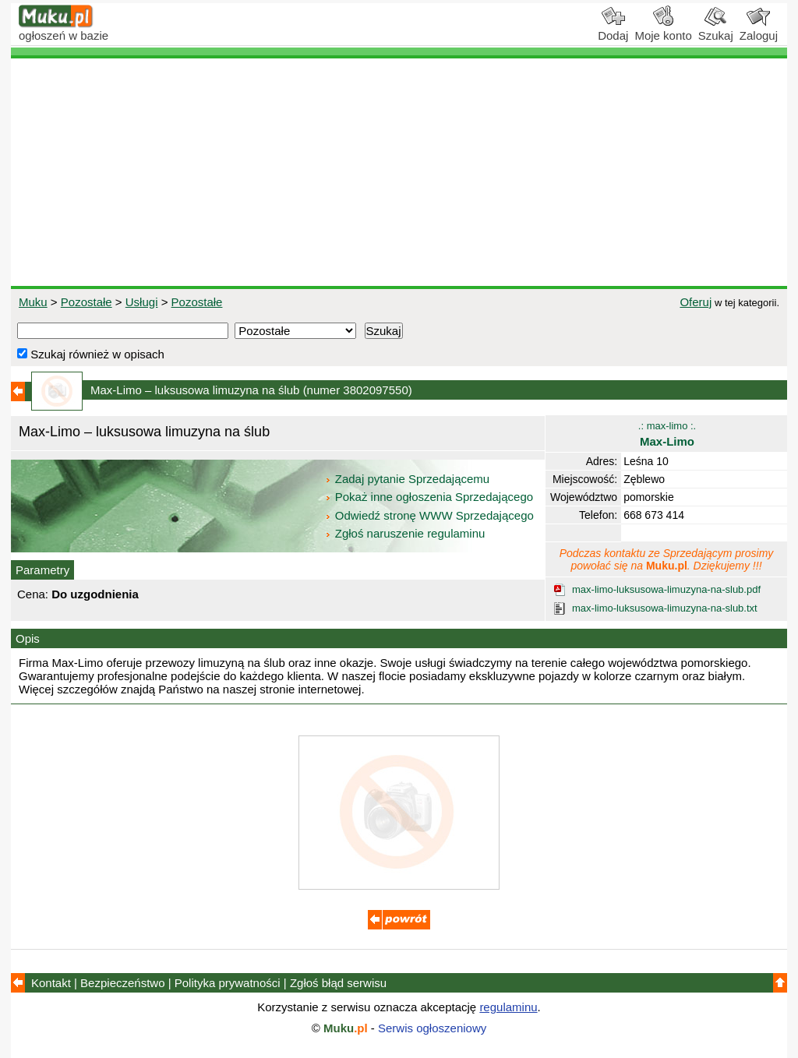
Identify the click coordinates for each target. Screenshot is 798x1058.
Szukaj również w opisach (90, 354)
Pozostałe (86, 302)
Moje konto (662, 29)
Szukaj (715, 29)
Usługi (141, 302)
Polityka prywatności (228, 982)
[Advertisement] (399, 172)
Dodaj (613, 29)
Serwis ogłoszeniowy (432, 1028)
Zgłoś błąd (338, 982)
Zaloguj (759, 29)
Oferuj (695, 302)
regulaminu (508, 1007)
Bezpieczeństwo (122, 982)
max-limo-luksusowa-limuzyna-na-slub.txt (664, 608)
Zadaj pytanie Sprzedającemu (408, 478)
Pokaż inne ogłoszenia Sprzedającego (430, 496)
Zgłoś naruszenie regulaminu (405, 533)
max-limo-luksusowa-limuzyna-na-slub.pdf (666, 589)
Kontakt (51, 982)
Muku (33, 302)
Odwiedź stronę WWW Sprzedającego (430, 515)
